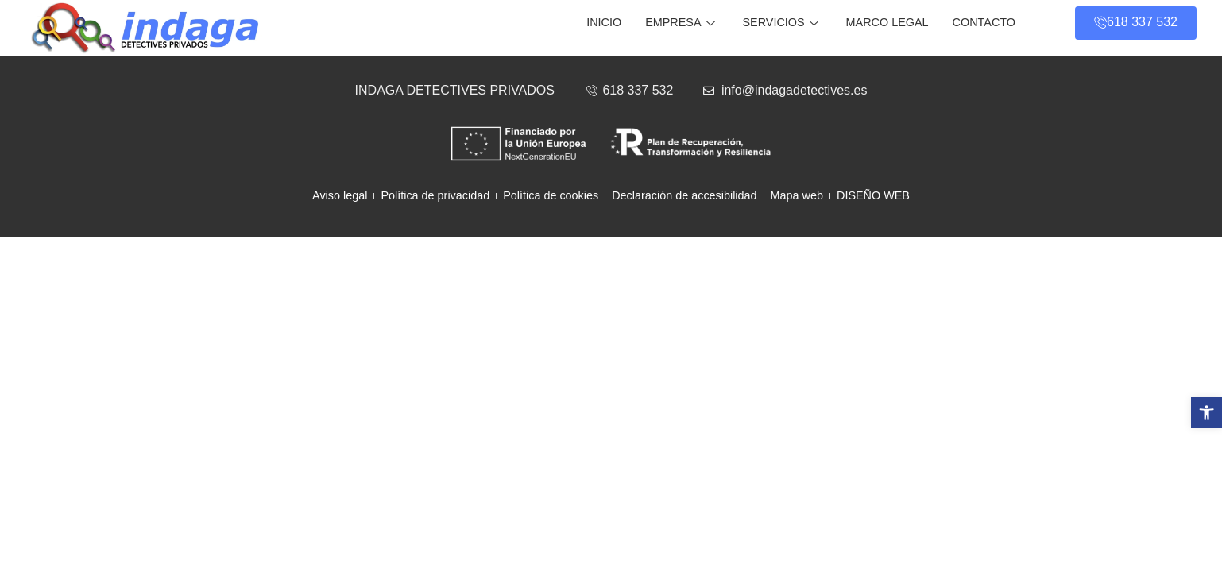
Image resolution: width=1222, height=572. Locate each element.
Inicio (603, 22)
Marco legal (887, 22)
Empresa (681, 22)
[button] (1206, 412)
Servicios (782, 22)
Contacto (984, 22)
